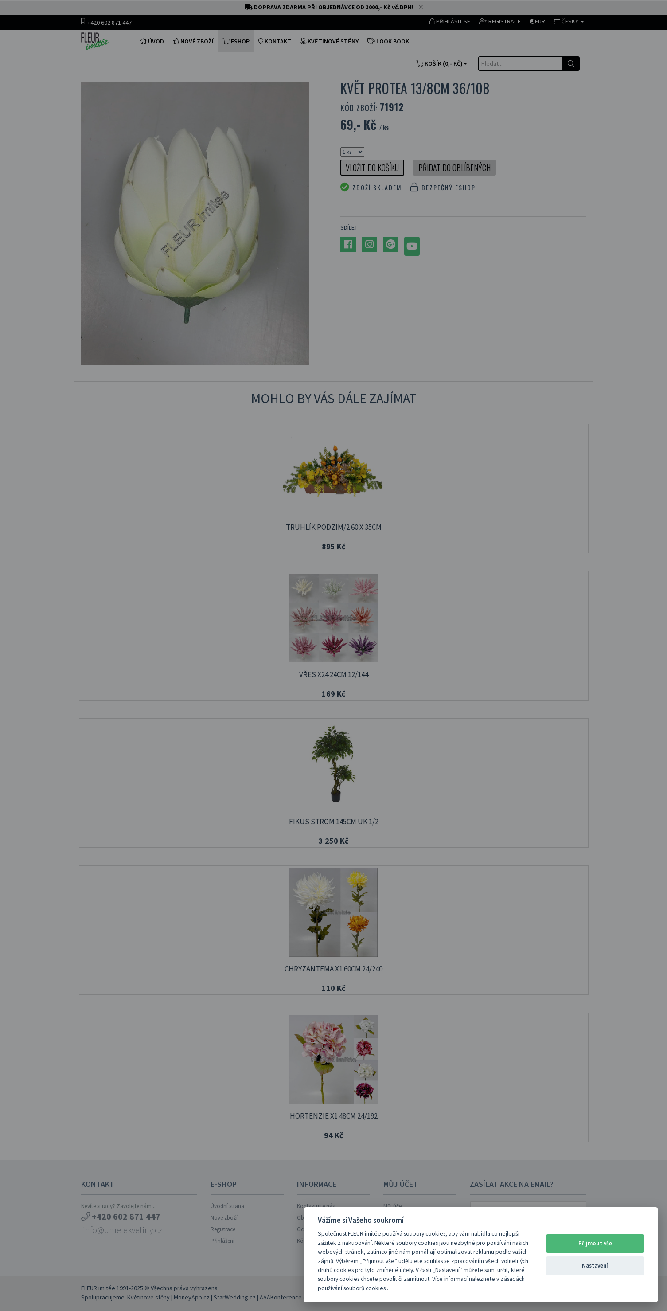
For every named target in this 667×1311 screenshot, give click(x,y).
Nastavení (595, 1265)
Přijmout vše (595, 1243)
